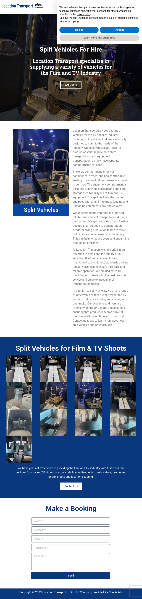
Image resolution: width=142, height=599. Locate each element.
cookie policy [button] (84, 568)
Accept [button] (119, 584)
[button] (93, 6)
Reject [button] (79, 584)
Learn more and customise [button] (99, 592)
